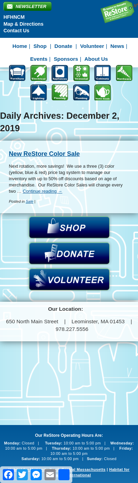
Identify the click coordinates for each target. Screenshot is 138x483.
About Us (96, 59)
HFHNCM (14, 17)
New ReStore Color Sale (44, 153)
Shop (40, 46)
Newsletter (31, 6)
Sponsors (66, 59)
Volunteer (92, 46)
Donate (63, 46)
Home (20, 46)
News (117, 46)
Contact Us (16, 30)
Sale (29, 201)
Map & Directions (23, 24)
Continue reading (42, 191)
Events (39, 59)
